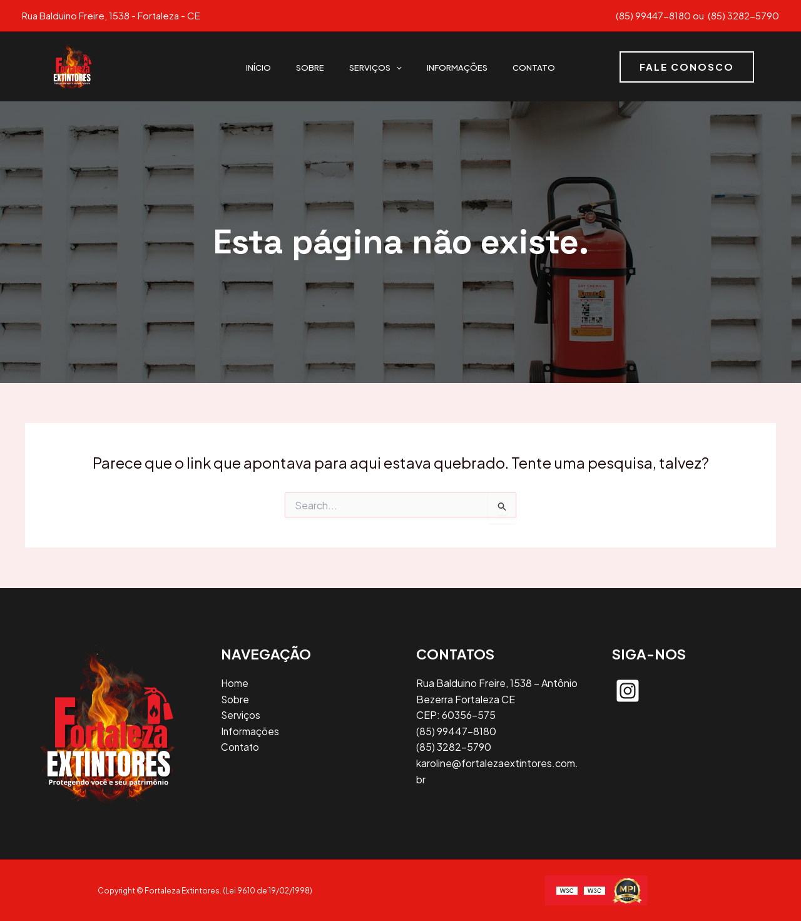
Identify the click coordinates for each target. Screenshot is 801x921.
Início (258, 66)
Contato (534, 66)
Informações (457, 66)
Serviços (375, 66)
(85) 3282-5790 (742, 15)
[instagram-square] (627, 690)
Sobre (310, 66)
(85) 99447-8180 (653, 15)
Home (235, 682)
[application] (396, 66)
